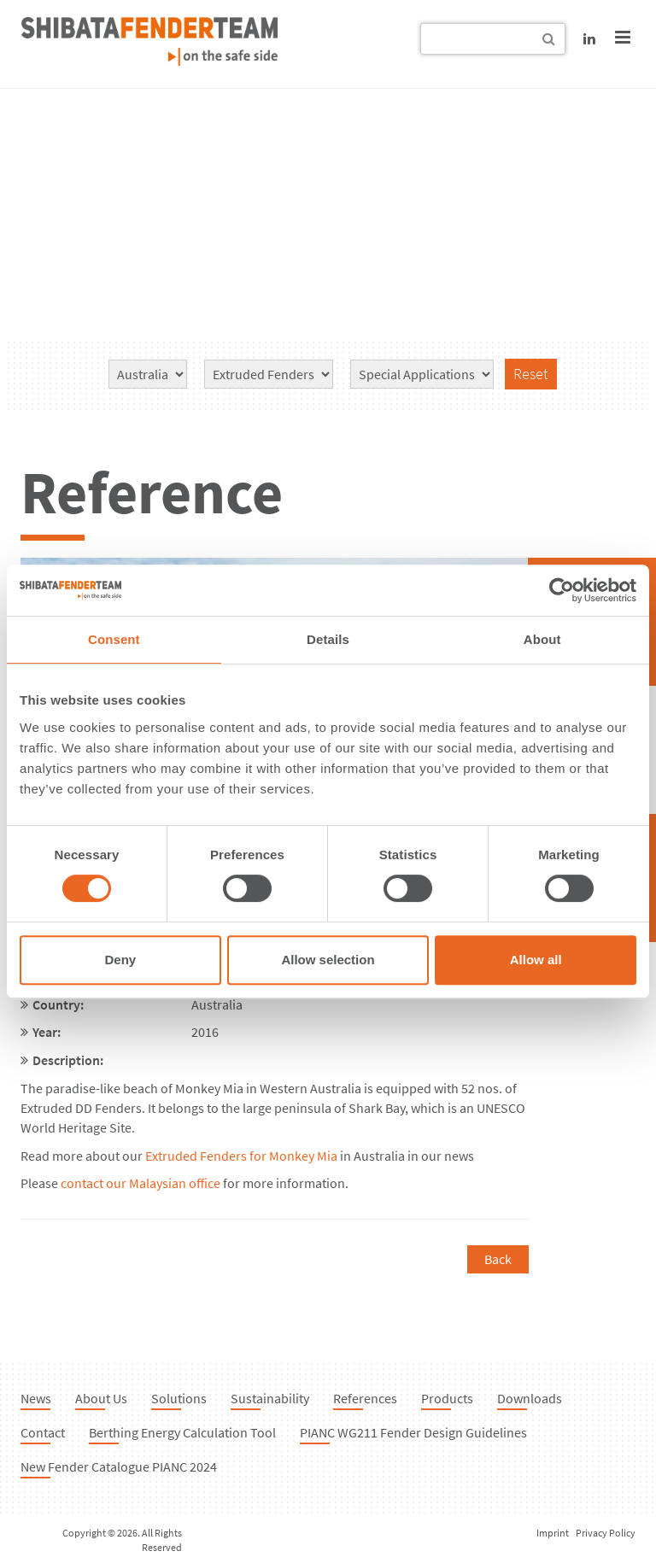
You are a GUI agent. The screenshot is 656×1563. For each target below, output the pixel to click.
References (365, 1398)
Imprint (552, 1532)
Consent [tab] (114, 639)
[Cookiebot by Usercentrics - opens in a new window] (561, 590)
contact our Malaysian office (140, 1182)
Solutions (179, 1398)
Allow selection (327, 959)
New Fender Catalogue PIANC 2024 (118, 1466)
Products (447, 1398)
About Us (101, 1398)
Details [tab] (328, 639)
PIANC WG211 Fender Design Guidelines (413, 1432)
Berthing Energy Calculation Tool (182, 1432)
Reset (530, 373)
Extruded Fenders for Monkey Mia (241, 1155)
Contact (42, 1432)
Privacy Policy (606, 1532)
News (35, 1398)
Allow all (536, 959)
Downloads (529, 1398)
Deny (120, 959)
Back (498, 1258)
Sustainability (270, 1398)
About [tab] (542, 639)
